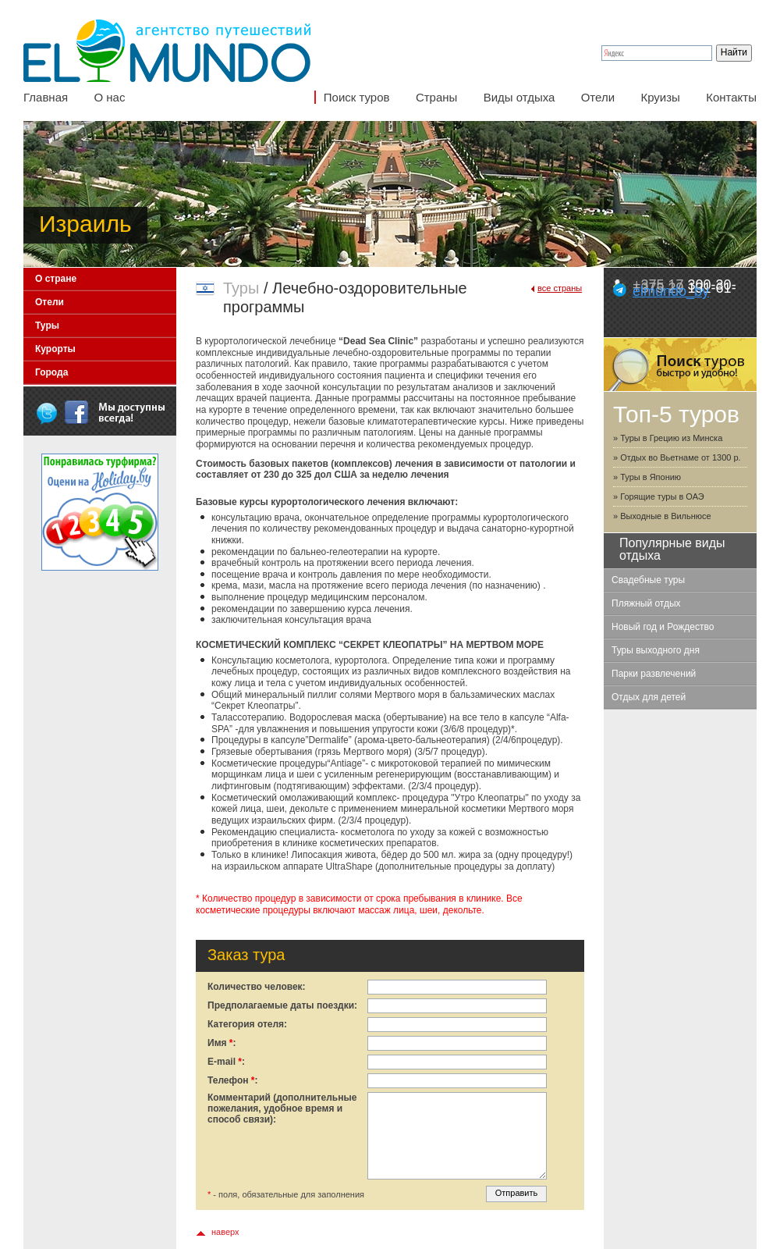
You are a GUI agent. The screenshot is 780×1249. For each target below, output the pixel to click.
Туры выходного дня (656, 650)
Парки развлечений (654, 673)
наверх (225, 1232)
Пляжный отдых (646, 603)
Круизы (659, 97)
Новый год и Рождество (663, 626)
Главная (45, 97)
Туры (47, 325)
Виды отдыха (519, 97)
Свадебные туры (648, 580)
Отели (598, 97)
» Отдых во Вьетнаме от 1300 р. (677, 457)
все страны (559, 288)
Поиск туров (357, 97)
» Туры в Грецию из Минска (667, 438)
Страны (436, 97)
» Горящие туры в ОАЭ (658, 496)
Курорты (55, 348)
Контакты (731, 97)
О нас (109, 97)
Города (51, 372)
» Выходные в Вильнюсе (662, 516)
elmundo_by (671, 291)
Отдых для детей (649, 697)
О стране (55, 278)
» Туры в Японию (647, 477)
